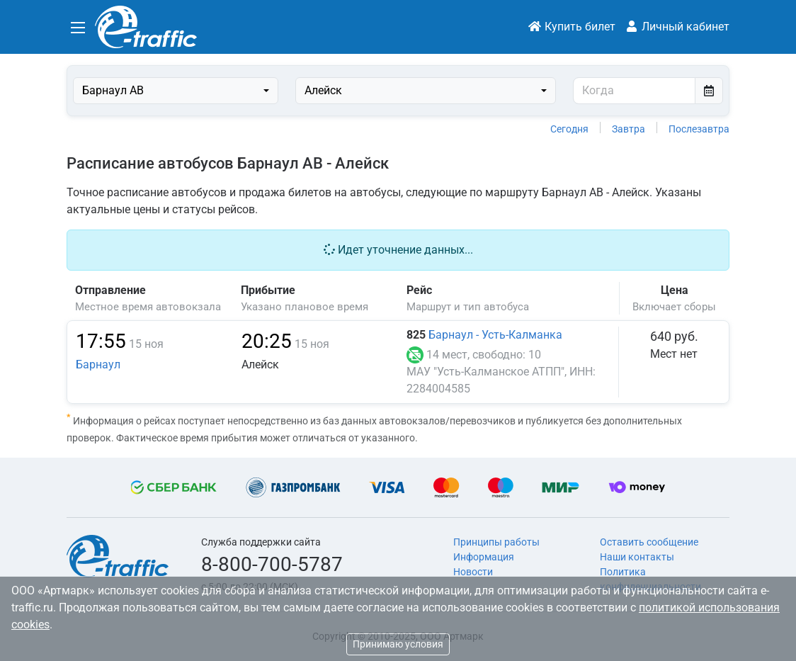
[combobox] (175, 90)
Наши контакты (637, 557)
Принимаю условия (398, 644)
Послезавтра (699, 129)
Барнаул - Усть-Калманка (495, 334)
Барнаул (98, 364)
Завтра (628, 129)
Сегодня (569, 129)
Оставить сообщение (649, 542)
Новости (473, 571)
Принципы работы (496, 542)
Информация (483, 557)
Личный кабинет (677, 26)
